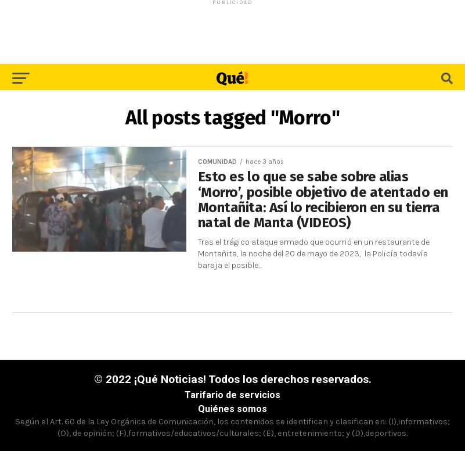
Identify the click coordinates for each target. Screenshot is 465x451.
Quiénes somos (232, 408)
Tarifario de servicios (232, 394)
